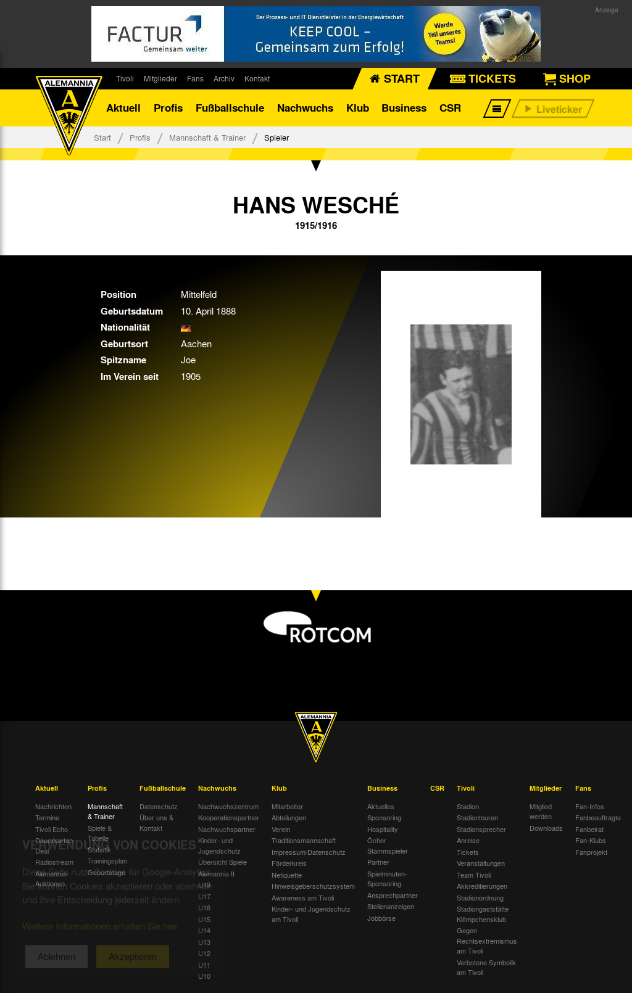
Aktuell (123, 107)
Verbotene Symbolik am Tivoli (486, 967)
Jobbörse (381, 918)
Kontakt (257, 78)
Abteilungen (289, 817)
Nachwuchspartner (227, 829)
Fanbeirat (589, 829)
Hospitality (382, 829)
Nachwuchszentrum (228, 806)
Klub (357, 107)
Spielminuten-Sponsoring (387, 878)
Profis (168, 107)
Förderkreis (289, 863)
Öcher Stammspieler (387, 845)
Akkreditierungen (482, 886)
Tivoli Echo (51, 829)
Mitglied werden (541, 811)
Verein (281, 829)
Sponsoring (384, 817)
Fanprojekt (591, 852)
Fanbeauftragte (598, 817)
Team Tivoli (474, 875)
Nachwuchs (305, 107)
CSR (450, 107)
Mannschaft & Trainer (207, 137)
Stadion (468, 806)
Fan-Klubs (590, 840)
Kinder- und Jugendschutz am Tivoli (311, 914)
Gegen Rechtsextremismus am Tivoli (487, 940)
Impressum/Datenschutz (309, 852)
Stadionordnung (480, 897)
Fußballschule (230, 107)
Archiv (224, 78)
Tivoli (125, 78)
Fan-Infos (589, 806)
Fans (195, 78)
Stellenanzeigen (390, 906)
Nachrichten (53, 806)
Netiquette (287, 875)
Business (403, 107)
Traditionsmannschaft (304, 840)
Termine (47, 817)
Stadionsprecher (481, 829)
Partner (378, 862)
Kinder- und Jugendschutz (219, 845)
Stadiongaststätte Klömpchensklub (483, 914)
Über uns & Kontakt (156, 822)
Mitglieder (160, 78)
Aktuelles (380, 806)
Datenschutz (158, 806)
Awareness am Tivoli (303, 897)
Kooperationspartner (228, 817)
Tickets (468, 852)
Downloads (546, 828)
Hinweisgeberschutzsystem (313, 886)
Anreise (468, 840)
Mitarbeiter (287, 806)
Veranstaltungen (481, 863)
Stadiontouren (477, 817)
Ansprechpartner (392, 895)
